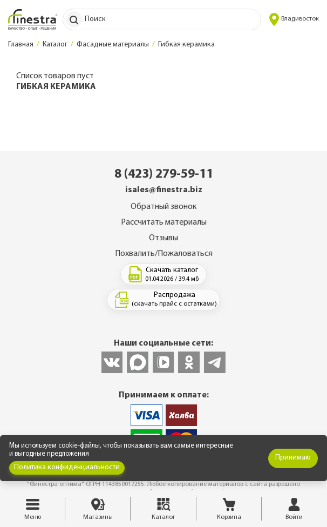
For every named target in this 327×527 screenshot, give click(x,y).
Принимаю (293, 458)
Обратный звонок (163, 206)
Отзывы (163, 238)
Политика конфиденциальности (67, 467)
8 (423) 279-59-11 (163, 174)
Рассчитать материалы (164, 222)
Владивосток (294, 19)
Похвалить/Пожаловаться (164, 253)
